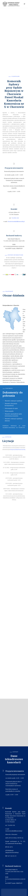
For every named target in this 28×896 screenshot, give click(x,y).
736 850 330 (15, 218)
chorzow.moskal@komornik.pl (16, 221)
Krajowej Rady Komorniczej (17, 449)
